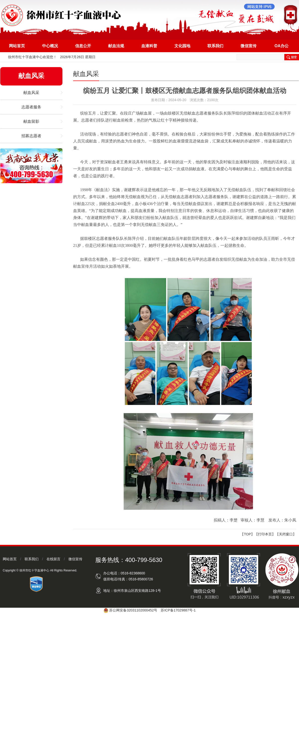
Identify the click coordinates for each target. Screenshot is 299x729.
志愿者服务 (31, 107)
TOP (247, 534)
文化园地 (182, 46)
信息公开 (83, 46)
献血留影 (31, 121)
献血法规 (116, 46)
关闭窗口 (286, 534)
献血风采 (31, 92)
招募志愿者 (31, 136)
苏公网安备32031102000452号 (133, 610)
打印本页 (265, 534)
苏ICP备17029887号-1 (178, 610)
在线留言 (53, 559)
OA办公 (282, 46)
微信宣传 (248, 46)
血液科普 (149, 46)
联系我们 (215, 46)
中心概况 (50, 46)
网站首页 (17, 46)
